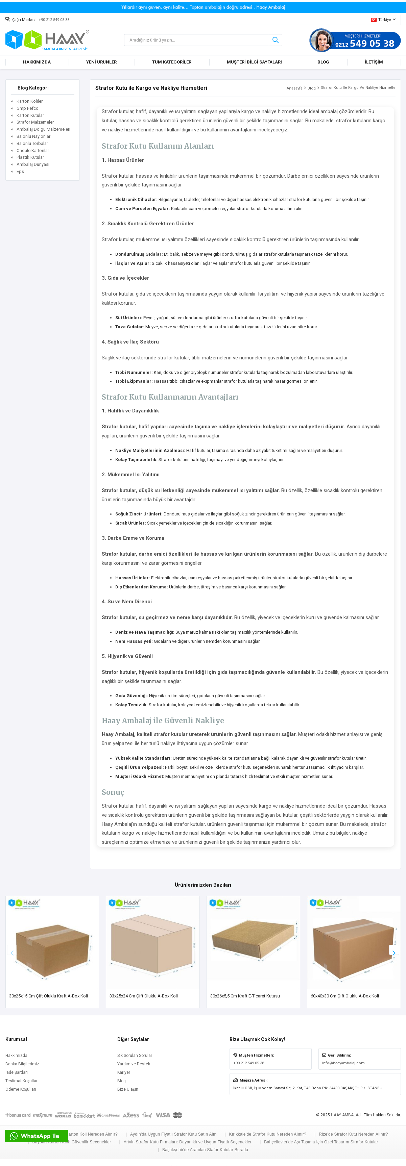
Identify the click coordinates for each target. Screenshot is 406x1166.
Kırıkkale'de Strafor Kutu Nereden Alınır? (267, 1134)
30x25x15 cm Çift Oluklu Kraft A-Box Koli (48, 995)
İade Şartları (16, 1072)
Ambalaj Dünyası (33, 164)
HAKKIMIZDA (37, 62)
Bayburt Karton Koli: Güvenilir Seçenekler (71, 1142)
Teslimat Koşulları (22, 1081)
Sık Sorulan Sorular (134, 1055)
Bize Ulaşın (127, 1089)
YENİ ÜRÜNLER (101, 62)
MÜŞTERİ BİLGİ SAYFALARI (254, 62)
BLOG (323, 62)
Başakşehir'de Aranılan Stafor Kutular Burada (205, 1149)
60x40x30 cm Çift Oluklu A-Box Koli (345, 995)
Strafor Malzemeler (35, 122)
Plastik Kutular (30, 157)
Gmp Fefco (28, 108)
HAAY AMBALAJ (346, 1115)
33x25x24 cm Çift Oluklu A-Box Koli (144, 995)
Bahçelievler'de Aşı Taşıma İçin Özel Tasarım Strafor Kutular (321, 1142)
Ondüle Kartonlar (33, 150)
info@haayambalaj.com (343, 1063)
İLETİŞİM (374, 62)
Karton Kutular (30, 115)
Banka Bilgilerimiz (22, 1064)
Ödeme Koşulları (20, 1089)
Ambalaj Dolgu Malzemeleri (43, 129)
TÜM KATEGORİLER (171, 62)
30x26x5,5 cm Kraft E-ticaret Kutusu (245, 995)
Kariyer (123, 1072)
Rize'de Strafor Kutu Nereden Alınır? (353, 1134)
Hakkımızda (16, 1055)
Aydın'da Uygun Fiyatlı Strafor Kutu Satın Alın (173, 1134)
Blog (312, 88)
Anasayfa (295, 88)
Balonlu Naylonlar (33, 136)
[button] (394, 950)
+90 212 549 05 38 (54, 20)
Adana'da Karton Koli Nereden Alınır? (82, 1134)
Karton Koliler (30, 101)
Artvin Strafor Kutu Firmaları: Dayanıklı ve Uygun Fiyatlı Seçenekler (188, 1142)
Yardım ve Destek (133, 1064)
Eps (20, 171)
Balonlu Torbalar (32, 143)
